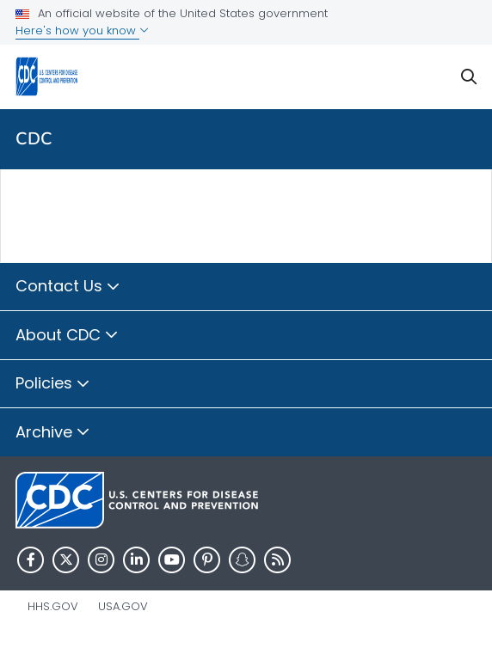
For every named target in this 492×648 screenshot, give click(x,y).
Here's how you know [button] (82, 30)
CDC (33, 138)
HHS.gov (53, 606)
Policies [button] (52, 384)
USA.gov (123, 606)
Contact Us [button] (67, 287)
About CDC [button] (67, 336)
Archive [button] (52, 433)
